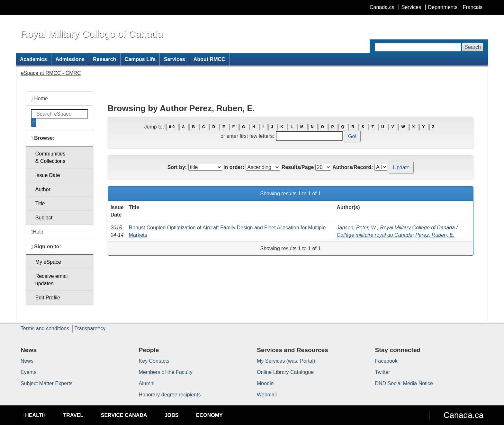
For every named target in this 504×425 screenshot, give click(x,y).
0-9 (172, 127)
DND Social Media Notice (404, 383)
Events (28, 372)
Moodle (265, 383)
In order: (233, 167)
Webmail (267, 394)
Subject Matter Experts (47, 383)
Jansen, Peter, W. (357, 227)
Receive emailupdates (51, 279)
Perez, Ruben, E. (435, 235)
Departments (443, 7)
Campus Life (140, 59)
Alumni (147, 383)
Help (37, 232)
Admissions (70, 59)
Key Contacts (154, 361)
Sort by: (177, 167)
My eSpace (48, 262)
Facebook (386, 361)
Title (40, 203)
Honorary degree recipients (170, 394)
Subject (43, 217)
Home (39, 99)
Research (104, 59)
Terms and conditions (45, 328)
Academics (33, 59)
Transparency (89, 328)
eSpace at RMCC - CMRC (51, 73)
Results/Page (298, 167)
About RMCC (209, 59)
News (27, 361)
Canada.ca (382, 7)
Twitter (382, 372)
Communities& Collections (50, 157)
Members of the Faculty (166, 372)
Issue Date (47, 175)
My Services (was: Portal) (286, 361)
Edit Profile (47, 297)
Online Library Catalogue (285, 372)
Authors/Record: (352, 167)
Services (411, 7)
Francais (472, 7)
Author (42, 189)
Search (472, 47)
